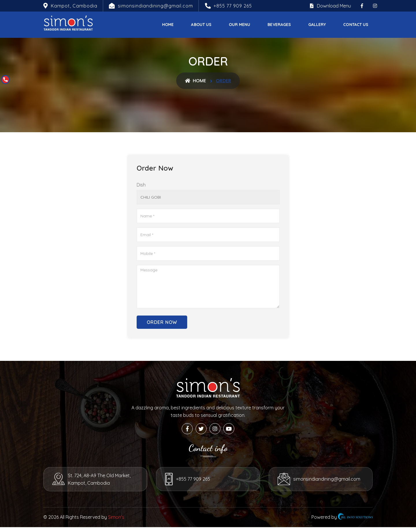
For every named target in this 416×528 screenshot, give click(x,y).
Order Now (162, 322)
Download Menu (330, 6)
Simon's (116, 518)
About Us (201, 24)
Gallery (317, 24)
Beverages (279, 24)
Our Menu (239, 24)
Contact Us (355, 24)
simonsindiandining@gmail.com (327, 480)
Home (168, 24)
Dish (141, 185)
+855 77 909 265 (232, 6)
